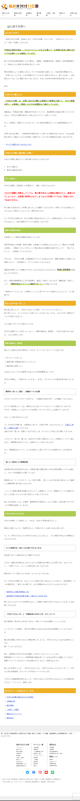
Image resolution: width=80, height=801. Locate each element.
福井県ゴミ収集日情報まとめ (18, 597)
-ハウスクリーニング (38, 760)
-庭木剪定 (35, 768)
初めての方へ (5, 19)
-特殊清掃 (35, 762)
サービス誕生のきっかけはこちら (19, 149)
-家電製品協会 (52, 768)
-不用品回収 (36, 752)
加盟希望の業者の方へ (21, 770)
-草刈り (35, 770)
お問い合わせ (73, 19)
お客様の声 (29, 19)
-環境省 (51, 764)
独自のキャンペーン (14, 719)
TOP (37, 738)
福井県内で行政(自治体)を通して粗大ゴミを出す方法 (27, 601)
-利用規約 (51, 754)
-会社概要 (51, 752)
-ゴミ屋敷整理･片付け (38, 756)
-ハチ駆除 (35, 764)
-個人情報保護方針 (53, 756)
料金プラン (62, 19)
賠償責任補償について (21, 768)
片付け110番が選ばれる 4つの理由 (20, 702)
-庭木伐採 (35, 766)
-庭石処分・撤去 (37, 758)
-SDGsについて (53, 766)
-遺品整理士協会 (53, 770)
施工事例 (39, 19)
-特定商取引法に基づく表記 (55, 758)
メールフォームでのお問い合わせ (61, 12)
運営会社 (10, 723)
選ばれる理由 (17, 19)
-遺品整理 (35, 754)
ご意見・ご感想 (50, 19)
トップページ (19, 752)
